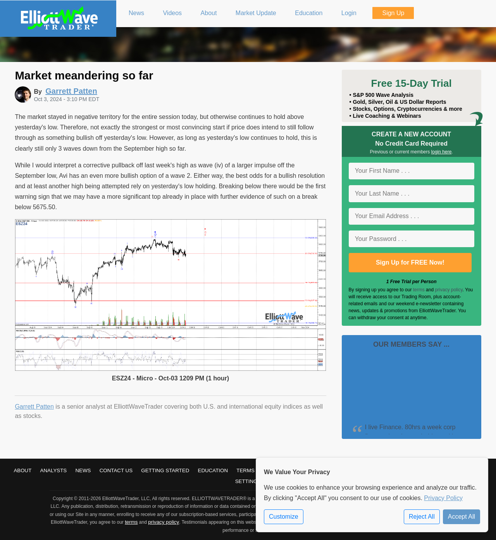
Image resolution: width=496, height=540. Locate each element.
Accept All (461, 516)
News (83, 470)
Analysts (53, 470)
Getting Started (165, 470)
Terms (245, 470)
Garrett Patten (34, 406)
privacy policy (448, 289)
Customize (283, 516)
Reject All (422, 516)
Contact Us (116, 470)
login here (441, 152)
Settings (248, 481)
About (22, 470)
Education (213, 470)
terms (419, 289)
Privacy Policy (443, 498)
